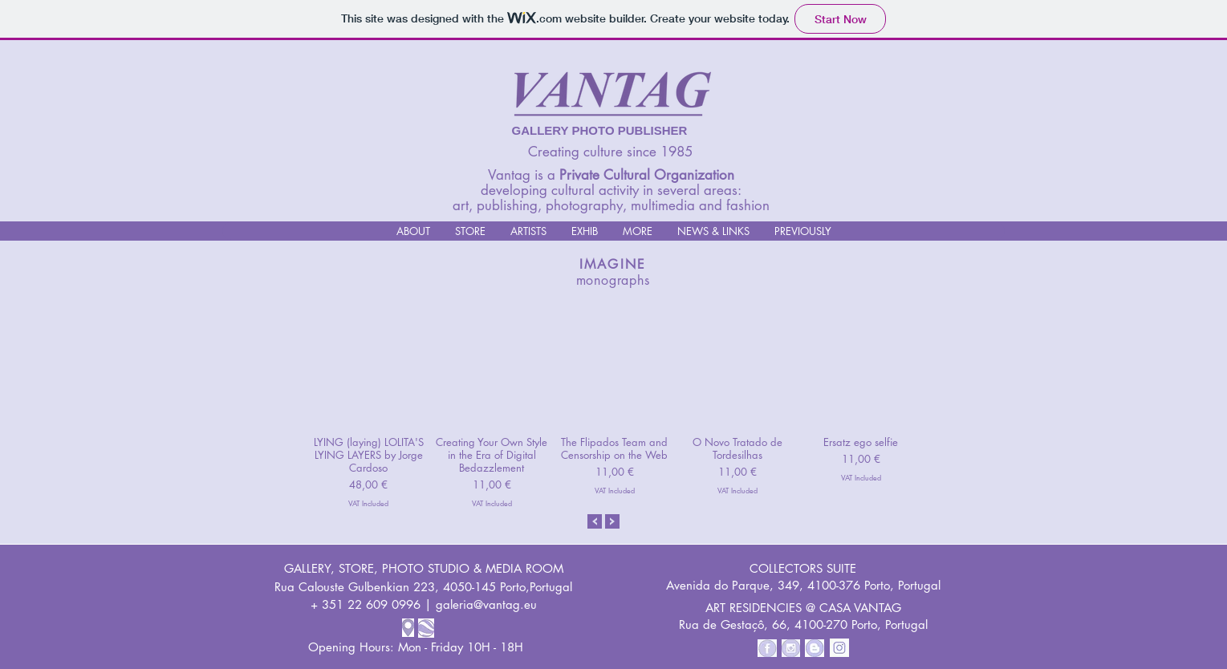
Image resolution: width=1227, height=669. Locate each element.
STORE (356, 568)
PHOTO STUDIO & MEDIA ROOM (472, 568)
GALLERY (307, 568)
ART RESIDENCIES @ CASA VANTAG (803, 607)
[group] (615, 404)
